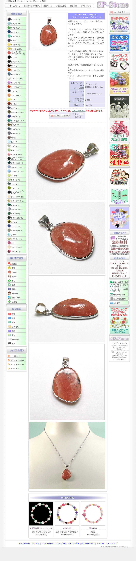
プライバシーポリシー (50, 543)
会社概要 (35, 543)
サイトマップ (112, 543)
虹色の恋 (67, 528)
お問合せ (100, 543)
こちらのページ (78, 111)
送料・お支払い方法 (70, 543)
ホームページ (24, 543)
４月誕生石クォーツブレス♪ (41, 528)
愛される (93, 528)
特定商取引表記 (88, 543)
